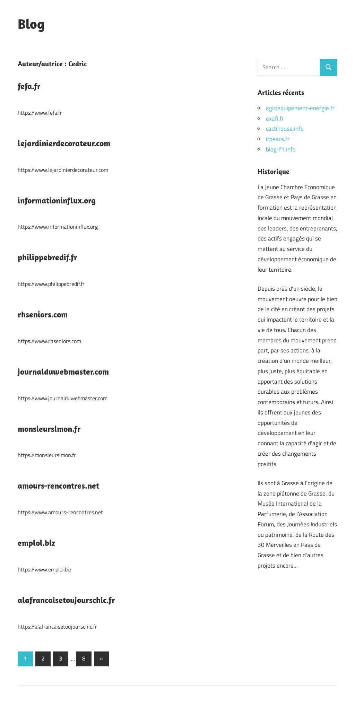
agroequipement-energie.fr (300, 108)
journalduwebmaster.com (63, 371)
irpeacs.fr (277, 138)
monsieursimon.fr (49, 428)
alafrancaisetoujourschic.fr (66, 600)
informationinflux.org (57, 200)
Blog (31, 23)
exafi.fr (275, 118)
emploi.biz (36, 542)
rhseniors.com (43, 314)
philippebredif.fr (47, 257)
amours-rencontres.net (58, 485)
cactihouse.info (285, 128)
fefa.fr (29, 86)
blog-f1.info (281, 149)
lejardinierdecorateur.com (64, 143)
